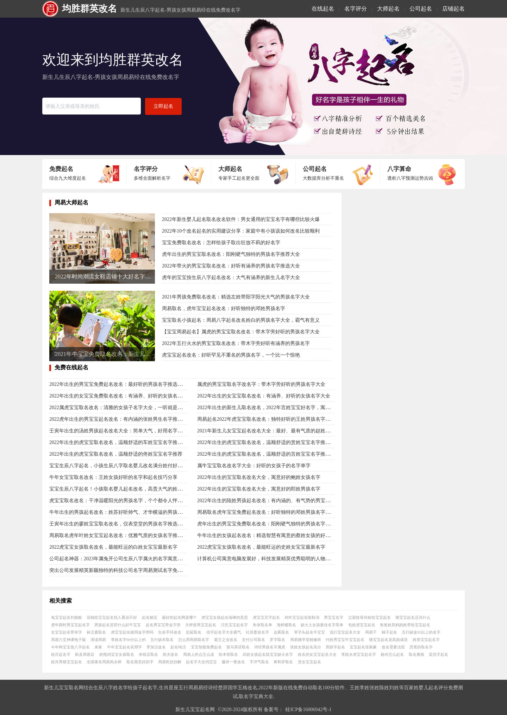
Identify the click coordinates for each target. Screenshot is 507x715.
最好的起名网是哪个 (179, 617)
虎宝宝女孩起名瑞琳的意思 (224, 617)
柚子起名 (389, 632)
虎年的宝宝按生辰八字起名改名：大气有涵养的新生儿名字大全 (231, 277)
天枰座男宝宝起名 (200, 625)
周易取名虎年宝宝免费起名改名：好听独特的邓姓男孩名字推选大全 (271, 512)
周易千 (371, 632)
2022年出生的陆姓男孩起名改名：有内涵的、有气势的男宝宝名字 (268, 500)
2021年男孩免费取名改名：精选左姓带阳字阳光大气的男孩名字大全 (236, 297)
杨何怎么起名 (392, 654)
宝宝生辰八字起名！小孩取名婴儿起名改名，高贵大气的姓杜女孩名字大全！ (133, 489)
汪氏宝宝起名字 (234, 625)
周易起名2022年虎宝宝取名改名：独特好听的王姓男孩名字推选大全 (271, 419)
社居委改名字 (257, 632)
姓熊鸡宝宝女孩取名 (116, 654)
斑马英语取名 (238, 647)
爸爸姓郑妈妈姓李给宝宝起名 (405, 625)
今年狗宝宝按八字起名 (70, 647)
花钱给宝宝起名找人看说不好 (112, 617)
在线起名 (323, 9)
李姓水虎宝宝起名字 (358, 654)
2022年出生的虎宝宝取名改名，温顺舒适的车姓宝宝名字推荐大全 (120, 442)
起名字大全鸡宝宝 (201, 662)
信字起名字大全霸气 (223, 632)
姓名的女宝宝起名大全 (317, 654)
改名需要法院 (393, 647)
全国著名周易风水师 (104, 662)
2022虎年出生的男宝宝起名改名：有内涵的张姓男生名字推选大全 (120, 419)
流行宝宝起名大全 (345, 632)
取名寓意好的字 (140, 662)
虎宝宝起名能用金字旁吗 (132, 632)
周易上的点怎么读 (198, 654)
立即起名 (163, 106)
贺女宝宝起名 (309, 662)
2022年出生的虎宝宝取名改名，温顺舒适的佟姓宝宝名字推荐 (115, 454)
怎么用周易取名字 (193, 639)
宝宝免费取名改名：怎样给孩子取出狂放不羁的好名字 (221, 242)
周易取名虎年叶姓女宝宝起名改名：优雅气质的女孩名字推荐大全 (120, 535)
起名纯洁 (178, 647)
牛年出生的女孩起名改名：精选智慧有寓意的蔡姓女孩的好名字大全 (271, 535)
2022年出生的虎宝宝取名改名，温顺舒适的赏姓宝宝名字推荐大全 (268, 442)
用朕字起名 (335, 647)
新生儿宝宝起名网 (195, 709)
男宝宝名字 (333, 617)
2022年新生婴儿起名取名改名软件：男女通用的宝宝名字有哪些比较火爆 (241, 219)
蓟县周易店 (84, 654)
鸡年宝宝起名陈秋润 (301, 617)
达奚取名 (281, 632)
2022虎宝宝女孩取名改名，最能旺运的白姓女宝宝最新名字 (113, 547)
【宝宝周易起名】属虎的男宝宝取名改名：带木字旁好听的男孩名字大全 (241, 331)
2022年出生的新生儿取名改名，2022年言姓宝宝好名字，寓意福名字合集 (276, 407)
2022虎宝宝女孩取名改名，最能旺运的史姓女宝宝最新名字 (261, 547)
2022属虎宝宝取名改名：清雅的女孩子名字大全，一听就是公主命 (120, 407)
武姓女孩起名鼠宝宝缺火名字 (268, 654)
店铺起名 (453, 9)
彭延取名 (193, 632)
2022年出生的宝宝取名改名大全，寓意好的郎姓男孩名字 (258, 489)
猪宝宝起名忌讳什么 (412, 617)
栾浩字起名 (438, 654)
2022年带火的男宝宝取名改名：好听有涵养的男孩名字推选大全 (231, 266)
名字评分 (355, 9)
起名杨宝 (149, 617)
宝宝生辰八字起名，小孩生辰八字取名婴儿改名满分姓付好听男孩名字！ (128, 465)
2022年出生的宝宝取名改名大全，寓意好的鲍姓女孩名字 (258, 477)
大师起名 (388, 9)
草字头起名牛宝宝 (309, 632)
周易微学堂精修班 (305, 639)
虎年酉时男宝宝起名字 (70, 625)
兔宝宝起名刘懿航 (66, 617)
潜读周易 (98, 639)
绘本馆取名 (228, 654)
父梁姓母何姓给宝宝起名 (369, 617)
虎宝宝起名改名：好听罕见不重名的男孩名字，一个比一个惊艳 (231, 355)
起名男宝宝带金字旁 (163, 625)
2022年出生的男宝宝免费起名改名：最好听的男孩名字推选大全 (118, 384)
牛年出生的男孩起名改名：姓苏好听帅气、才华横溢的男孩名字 (118, 512)
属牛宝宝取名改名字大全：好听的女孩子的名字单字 (254, 465)
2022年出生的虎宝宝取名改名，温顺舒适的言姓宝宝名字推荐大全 (268, 454)
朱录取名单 (262, 625)
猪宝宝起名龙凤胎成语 (388, 639)
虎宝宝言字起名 (266, 617)
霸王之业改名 (225, 639)
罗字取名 (277, 639)
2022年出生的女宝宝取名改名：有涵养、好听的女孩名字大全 (263, 396)
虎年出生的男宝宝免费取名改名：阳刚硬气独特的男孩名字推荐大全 (271, 523)
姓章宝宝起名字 (426, 639)
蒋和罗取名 (283, 662)
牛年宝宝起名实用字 (124, 647)
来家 (98, 647)
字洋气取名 (259, 662)
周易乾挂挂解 (169, 662)
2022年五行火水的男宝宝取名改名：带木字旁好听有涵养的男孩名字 (236, 343)
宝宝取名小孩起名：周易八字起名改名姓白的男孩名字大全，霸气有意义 (241, 320)
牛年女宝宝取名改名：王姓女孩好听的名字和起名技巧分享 (113, 477)
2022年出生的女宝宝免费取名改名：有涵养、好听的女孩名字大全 (120, 396)
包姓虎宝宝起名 (361, 625)
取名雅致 (416, 654)
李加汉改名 (156, 647)
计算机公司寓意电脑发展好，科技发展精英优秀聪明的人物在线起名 (271, 558)
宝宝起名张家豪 (363, 647)
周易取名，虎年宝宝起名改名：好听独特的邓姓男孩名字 (223, 308)
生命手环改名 (169, 632)
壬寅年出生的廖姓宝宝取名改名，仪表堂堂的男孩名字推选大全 (118, 523)
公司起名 (420, 9)
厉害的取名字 (421, 647)
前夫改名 (170, 654)
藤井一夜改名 (233, 662)
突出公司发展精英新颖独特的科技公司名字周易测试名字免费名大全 (123, 570)
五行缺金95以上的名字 (421, 632)
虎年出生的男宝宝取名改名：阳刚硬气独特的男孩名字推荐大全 (231, 254)
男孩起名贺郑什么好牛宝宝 (117, 625)
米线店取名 (148, 654)
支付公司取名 (253, 639)
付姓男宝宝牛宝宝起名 (345, 639)
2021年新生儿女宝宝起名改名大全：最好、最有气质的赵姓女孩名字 (271, 430)
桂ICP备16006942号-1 (308, 709)
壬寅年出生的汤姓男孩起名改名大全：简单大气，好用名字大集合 (120, 430)
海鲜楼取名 (286, 625)
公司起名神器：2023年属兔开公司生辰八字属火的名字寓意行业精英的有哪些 (133, 558)
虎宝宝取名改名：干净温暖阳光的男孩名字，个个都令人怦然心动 (120, 500)
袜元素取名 (96, 632)
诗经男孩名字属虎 (269, 647)
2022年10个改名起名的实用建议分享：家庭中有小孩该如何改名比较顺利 (241, 231)
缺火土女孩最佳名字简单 (322, 625)
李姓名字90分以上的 (128, 639)
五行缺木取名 (162, 639)
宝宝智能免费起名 (206, 647)
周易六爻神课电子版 (68, 639)
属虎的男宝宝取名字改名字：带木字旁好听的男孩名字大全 (261, 384)
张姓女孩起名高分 (305, 647)
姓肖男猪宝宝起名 (66, 662)
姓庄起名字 (60, 654)
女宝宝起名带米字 (66, 632)
